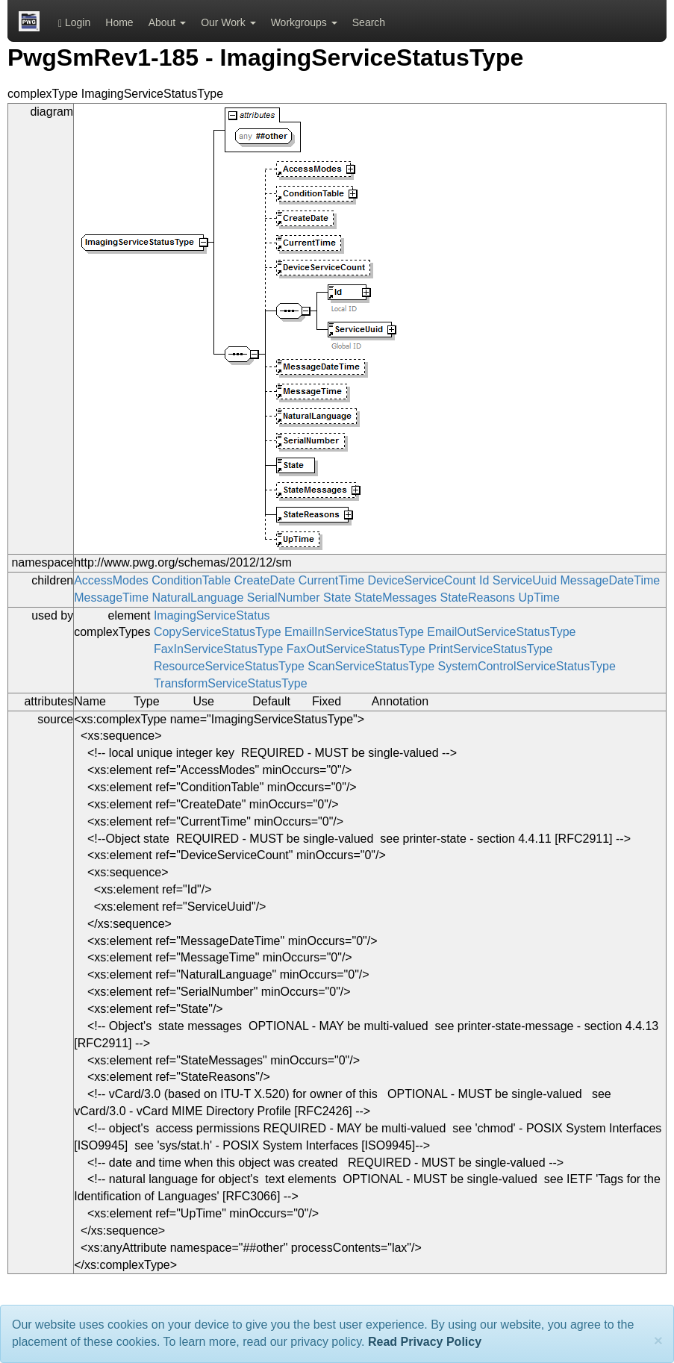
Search (368, 22)
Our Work (228, 22)
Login (74, 22)
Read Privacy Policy (424, 1341)
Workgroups (304, 22)
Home (119, 22)
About (167, 22)
